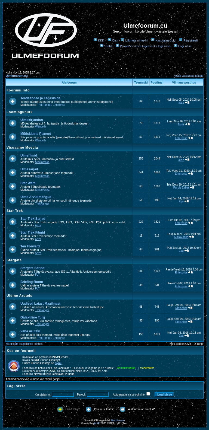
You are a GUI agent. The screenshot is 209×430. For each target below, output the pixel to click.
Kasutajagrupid (163, 40)
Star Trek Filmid (32, 232)
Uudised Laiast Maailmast (40, 303)
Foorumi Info (18, 90)
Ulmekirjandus (31, 120)
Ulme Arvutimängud (35, 197)
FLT (37, 274)
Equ (181, 201)
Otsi (112, 40)
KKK (98, 40)
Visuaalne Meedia (22, 147)
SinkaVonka (42, 162)
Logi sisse (183, 46)
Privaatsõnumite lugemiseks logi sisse (142, 46)
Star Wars (28, 183)
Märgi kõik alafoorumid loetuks (24, 343)
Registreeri (188, 40)
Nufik (181, 124)
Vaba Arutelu (30, 331)
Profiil (106, 46)
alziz (181, 102)
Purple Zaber (181, 187)
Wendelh (40, 126)
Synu (58, 363)
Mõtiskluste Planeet (35, 134)
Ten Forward (30, 246)
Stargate (14, 260)
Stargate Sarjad (32, 268)
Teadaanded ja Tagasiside (40, 98)
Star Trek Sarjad (32, 219)
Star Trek (15, 211)
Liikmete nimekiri (134, 40)
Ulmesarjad (29, 169)
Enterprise (59, 104)
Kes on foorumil (21, 351)
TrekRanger (44, 104)
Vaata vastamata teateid (188, 75)
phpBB (96, 423)
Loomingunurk (20, 112)
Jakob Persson (117, 420)
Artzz (38, 225)
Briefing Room (31, 282)
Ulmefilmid (28, 155)
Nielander (181, 308)
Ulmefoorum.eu (17, 75)
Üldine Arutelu (20, 296)
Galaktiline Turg (32, 317)
